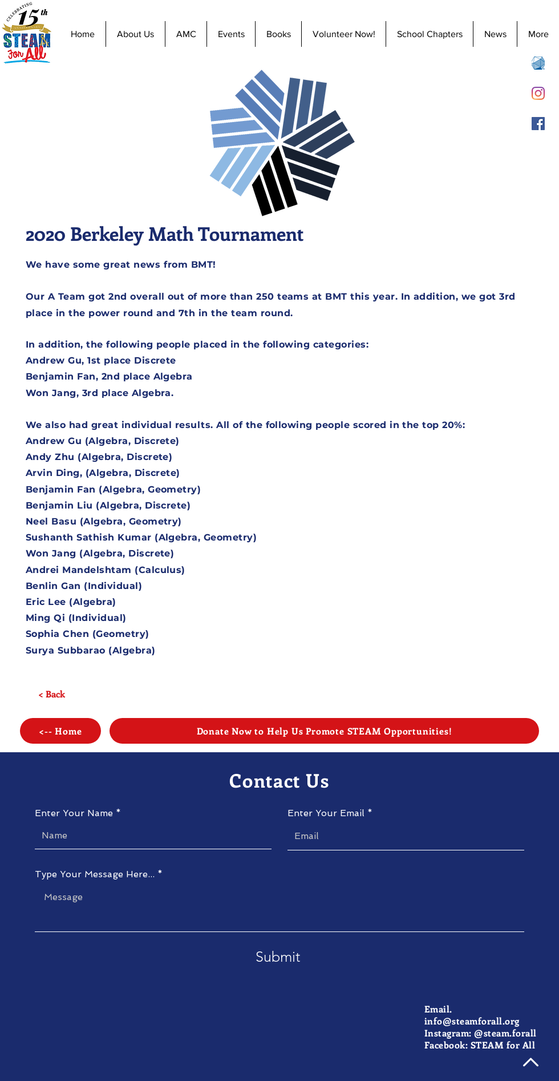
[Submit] (278, 957)
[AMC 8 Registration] (538, 63)
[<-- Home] (60, 731)
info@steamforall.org (472, 1021)
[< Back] (52, 694)
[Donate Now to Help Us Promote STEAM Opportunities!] (324, 731)
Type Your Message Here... (95, 874)
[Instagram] (538, 93)
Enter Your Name (74, 813)
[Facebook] (538, 123)
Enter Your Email (325, 813)
